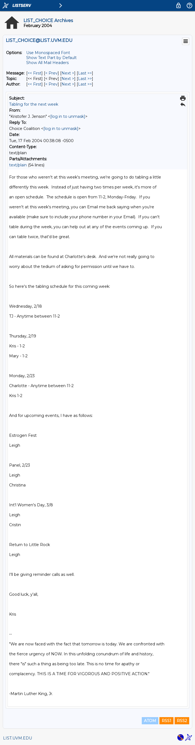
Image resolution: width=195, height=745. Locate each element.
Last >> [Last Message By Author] (85, 84)
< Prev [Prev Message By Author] (51, 84)
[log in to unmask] (67, 116)
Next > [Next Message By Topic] (68, 78)
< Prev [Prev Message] (51, 73)
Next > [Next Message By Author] (68, 84)
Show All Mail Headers (47, 62)
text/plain (18, 165)
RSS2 (182, 720)
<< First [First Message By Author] (34, 84)
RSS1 (166, 720)
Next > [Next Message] (68, 73)
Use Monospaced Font (48, 52)
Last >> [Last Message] (85, 73)
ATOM (150, 720)
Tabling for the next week (33, 104)
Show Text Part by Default (51, 57)
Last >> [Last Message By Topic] (85, 78)
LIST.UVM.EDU (17, 738)
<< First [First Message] (34, 73)
